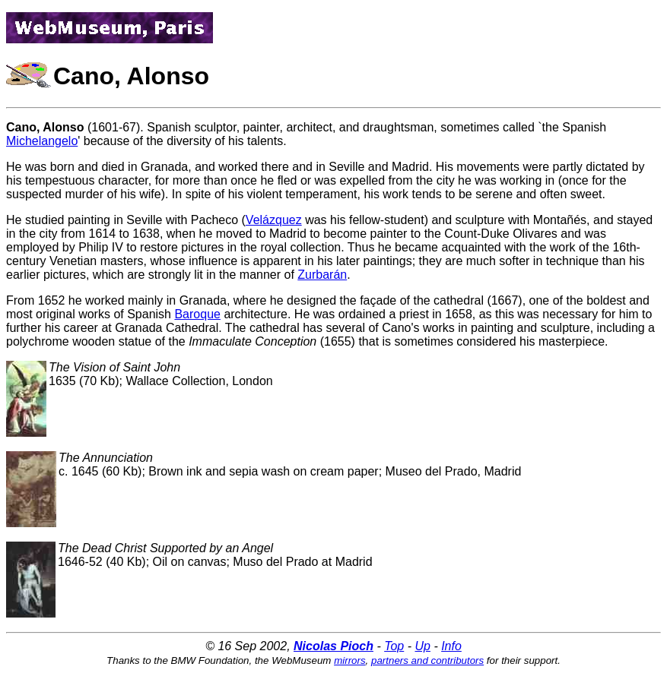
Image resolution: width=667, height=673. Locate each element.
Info (451, 646)
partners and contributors (427, 660)
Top (394, 646)
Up (422, 646)
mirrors (349, 660)
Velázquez (274, 219)
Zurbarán (322, 274)
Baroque (197, 314)
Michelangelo (42, 140)
